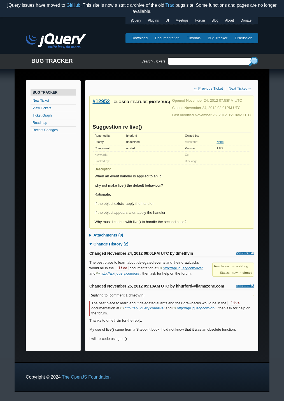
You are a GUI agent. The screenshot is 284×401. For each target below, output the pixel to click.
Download (139, 38)
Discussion (243, 38)
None (220, 141)
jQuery (136, 20)
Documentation (167, 38)
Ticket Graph (42, 115)
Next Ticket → (240, 88)
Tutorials (194, 38)
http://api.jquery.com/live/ (181, 268)
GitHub (73, 5)
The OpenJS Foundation (86, 377)
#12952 (101, 101)
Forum (200, 20)
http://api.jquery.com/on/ (117, 273)
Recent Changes (45, 130)
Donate (246, 20)
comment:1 (245, 253)
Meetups (182, 20)
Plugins (153, 20)
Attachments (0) (108, 235)
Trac (170, 5)
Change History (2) (111, 244)
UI (167, 20)
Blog (215, 20)
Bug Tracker (217, 38)
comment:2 (245, 286)
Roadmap (40, 123)
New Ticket (41, 101)
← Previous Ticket (208, 88)
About (229, 20)
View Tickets (42, 108)
